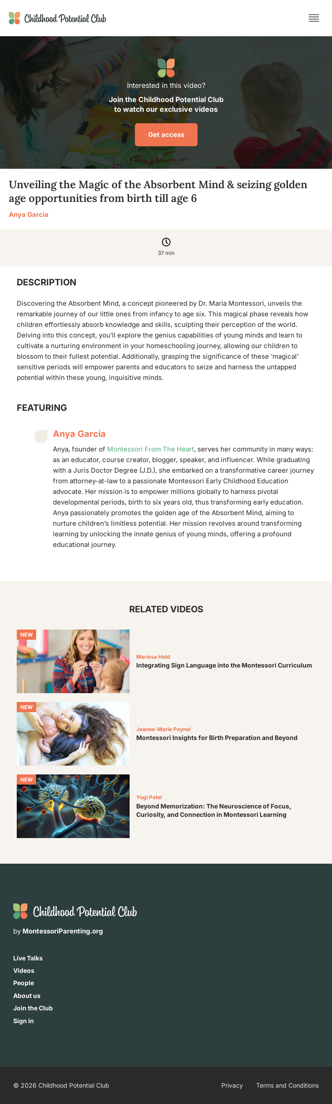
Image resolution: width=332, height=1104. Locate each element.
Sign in (23, 1020)
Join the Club (33, 1008)
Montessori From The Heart (150, 449)
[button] (314, 18)
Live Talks (28, 958)
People (23, 982)
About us (27, 995)
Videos (23, 970)
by (58, 931)
